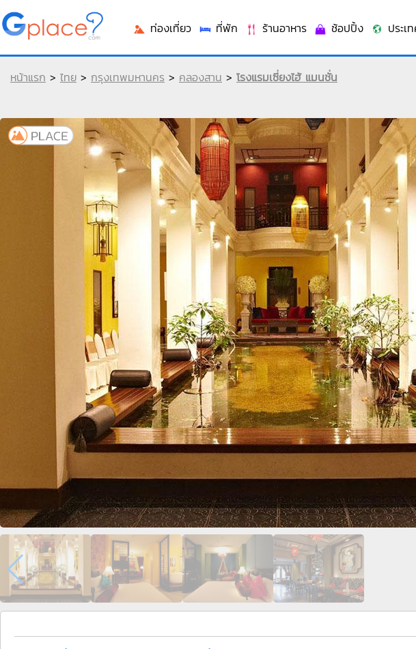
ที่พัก (218, 28)
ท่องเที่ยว (162, 28)
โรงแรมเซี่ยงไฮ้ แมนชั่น (286, 77)
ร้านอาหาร (276, 28)
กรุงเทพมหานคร (128, 77)
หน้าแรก (28, 77)
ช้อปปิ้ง (338, 28)
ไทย (68, 77)
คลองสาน (200, 77)
